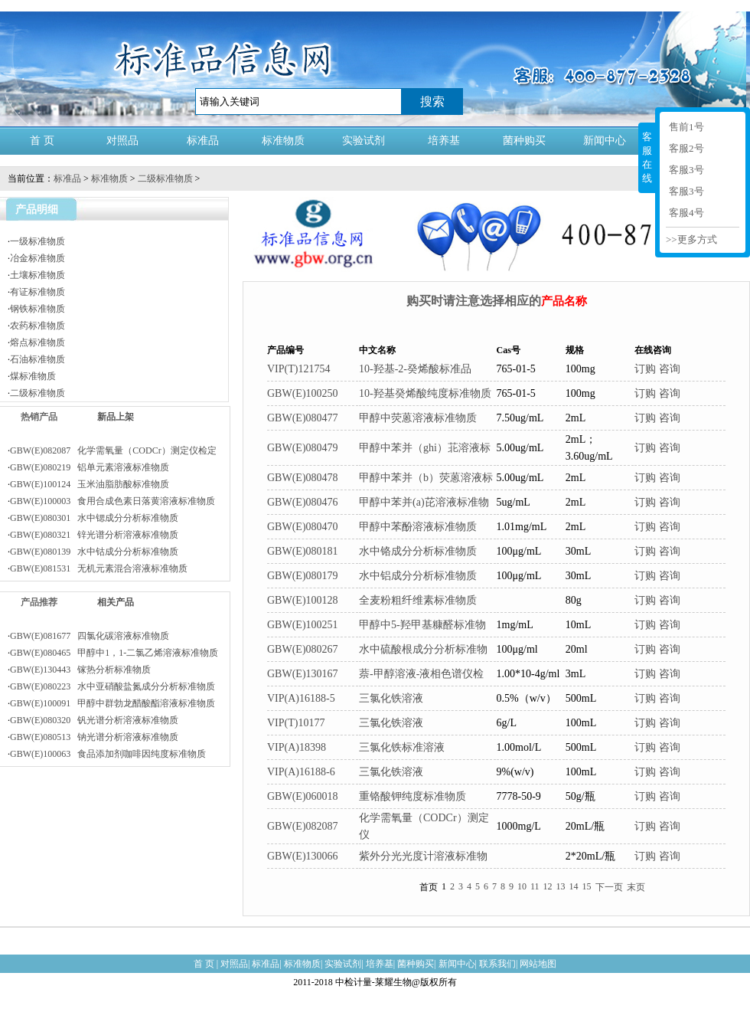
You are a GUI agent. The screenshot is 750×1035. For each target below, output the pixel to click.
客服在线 (647, 157)
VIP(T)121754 (298, 369)
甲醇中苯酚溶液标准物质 (418, 526)
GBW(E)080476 (302, 502)
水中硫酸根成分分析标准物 (423, 649)
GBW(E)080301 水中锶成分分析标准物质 (94, 518)
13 (561, 886)
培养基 (444, 140)
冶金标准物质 (37, 258)
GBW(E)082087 (302, 826)
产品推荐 (39, 602)
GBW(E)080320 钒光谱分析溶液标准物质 (94, 720)
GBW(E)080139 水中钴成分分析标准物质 (94, 551)
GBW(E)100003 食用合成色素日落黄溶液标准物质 (112, 501)
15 (587, 886)
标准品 (203, 140)
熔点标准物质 (37, 342)
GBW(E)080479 (302, 448)
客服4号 (686, 212)
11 (535, 886)
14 (574, 886)
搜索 (432, 101)
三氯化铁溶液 (391, 698)
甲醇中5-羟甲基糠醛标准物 (422, 624)
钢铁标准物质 (37, 308)
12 (548, 886)
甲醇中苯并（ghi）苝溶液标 (425, 448)
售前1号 (686, 127)
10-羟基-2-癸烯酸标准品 (415, 369)
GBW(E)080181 (302, 551)
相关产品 (115, 602)
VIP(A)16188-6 (301, 772)
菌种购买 (524, 140)
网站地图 (538, 963)
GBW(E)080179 (302, 575)
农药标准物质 (37, 325)
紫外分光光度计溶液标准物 (423, 856)
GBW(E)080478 (302, 477)
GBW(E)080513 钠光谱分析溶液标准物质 (94, 737)
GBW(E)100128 (302, 600)
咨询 (669, 369)
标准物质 (283, 140)
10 (522, 886)
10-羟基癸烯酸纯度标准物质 (425, 393)
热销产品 (39, 416)
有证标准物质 (37, 292)
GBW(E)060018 (302, 796)
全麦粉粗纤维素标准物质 (418, 600)
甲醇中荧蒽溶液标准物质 (418, 418)
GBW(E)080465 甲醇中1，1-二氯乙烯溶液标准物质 (114, 652)
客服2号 (686, 148)
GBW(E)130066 (302, 856)
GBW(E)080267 (302, 649)
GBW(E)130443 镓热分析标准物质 (80, 669)
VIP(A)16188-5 (301, 698)
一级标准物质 (37, 241)
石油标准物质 (37, 359)
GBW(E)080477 (302, 418)
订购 (645, 369)
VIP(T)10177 (295, 723)
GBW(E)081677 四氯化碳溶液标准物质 (89, 635)
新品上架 (115, 416)
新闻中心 (604, 140)
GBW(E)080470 (302, 526)
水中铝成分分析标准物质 (418, 575)
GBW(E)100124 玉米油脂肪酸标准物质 (89, 484)
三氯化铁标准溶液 (402, 747)
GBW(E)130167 (302, 674)
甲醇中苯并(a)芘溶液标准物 (424, 502)
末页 (636, 887)
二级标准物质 (165, 178)
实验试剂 (363, 140)
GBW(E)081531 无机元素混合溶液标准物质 (99, 568)
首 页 (42, 140)
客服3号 (686, 169)
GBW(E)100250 (302, 393)
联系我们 (497, 963)
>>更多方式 (691, 239)
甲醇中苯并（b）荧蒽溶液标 (426, 477)
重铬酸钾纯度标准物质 (412, 796)
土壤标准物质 (37, 275)
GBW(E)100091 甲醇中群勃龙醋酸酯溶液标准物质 (112, 703)
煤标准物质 (33, 376)
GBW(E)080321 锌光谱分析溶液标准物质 (94, 534)
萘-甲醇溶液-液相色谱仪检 (421, 674)
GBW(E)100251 (302, 624)
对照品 (122, 140)
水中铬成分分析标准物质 (418, 551)
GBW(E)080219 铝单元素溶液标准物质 (89, 467)
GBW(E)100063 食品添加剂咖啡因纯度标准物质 (108, 753)
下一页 (609, 887)
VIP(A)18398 (296, 747)
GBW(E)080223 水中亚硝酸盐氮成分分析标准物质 (112, 686)
